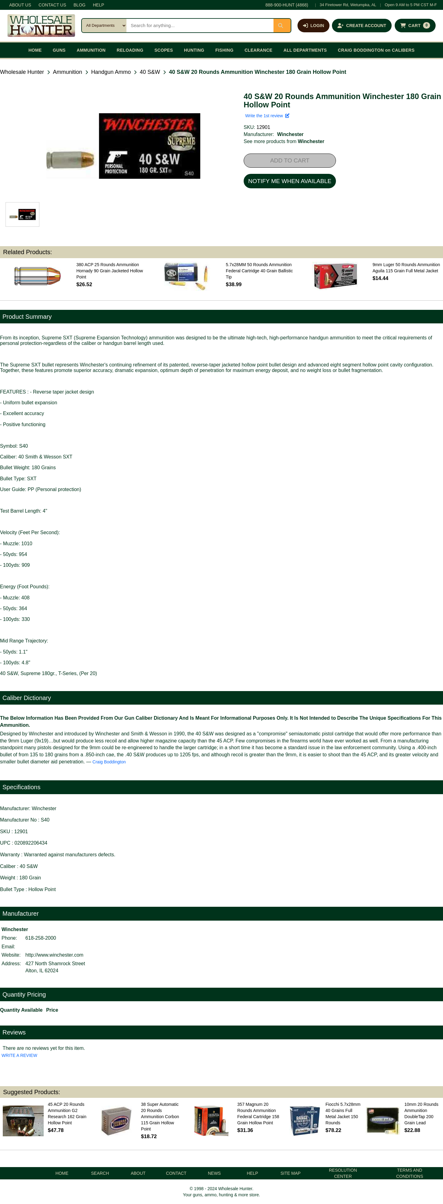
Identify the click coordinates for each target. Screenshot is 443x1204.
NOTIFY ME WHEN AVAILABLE (289, 181)
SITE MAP (291, 1173)
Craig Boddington (109, 761)
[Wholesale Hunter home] (41, 25)
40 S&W (150, 72)
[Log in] (313, 25)
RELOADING (130, 50)
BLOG (80, 4)
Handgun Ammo (111, 72)
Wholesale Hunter (22, 72)
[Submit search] (282, 25)
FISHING (224, 50)
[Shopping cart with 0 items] (415, 25)
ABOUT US (20, 4)
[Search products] (199, 25)
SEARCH (100, 1173)
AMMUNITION (91, 50)
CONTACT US (52, 4)
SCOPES (163, 50)
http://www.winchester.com (55, 955)
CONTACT (176, 1173)
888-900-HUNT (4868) (286, 4)
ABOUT (138, 1173)
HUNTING (194, 50)
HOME (35, 50)
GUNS (59, 50)
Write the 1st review (267, 115)
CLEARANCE (259, 50)
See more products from (284, 141)
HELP (98, 4)
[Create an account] (362, 25)
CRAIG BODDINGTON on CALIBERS (376, 50)
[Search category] (104, 25)
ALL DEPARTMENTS (305, 50)
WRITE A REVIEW (19, 1055)
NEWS (214, 1173)
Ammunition (67, 72)
